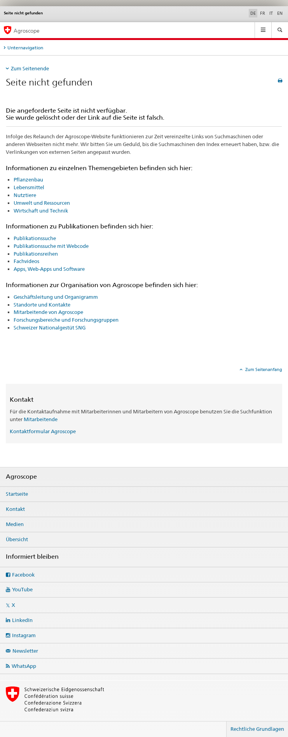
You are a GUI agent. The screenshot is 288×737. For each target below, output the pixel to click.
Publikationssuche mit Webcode (51, 246)
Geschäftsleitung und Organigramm (56, 297)
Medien (15, 524)
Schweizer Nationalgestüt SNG (50, 327)
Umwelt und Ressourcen (42, 203)
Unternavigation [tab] (25, 48)
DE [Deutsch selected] (253, 13)
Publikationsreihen (36, 254)
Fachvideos (26, 261)
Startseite (17, 494)
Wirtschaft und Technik (41, 210)
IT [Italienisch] (271, 13)
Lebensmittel (29, 187)
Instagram (24, 635)
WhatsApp (24, 666)
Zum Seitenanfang (263, 369)
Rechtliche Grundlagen (257, 729)
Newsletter (25, 651)
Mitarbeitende (41, 419)
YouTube (22, 589)
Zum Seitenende (30, 68)
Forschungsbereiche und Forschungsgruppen (66, 320)
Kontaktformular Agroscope (43, 431)
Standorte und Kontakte (42, 304)
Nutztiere (25, 195)
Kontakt (15, 509)
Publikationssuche (35, 238)
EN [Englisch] (280, 13)
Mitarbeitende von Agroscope (48, 312)
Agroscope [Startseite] (27, 30)
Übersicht (17, 539)
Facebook (23, 574)
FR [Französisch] (262, 13)
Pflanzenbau (28, 179)
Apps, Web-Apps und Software (49, 269)
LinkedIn (22, 620)
